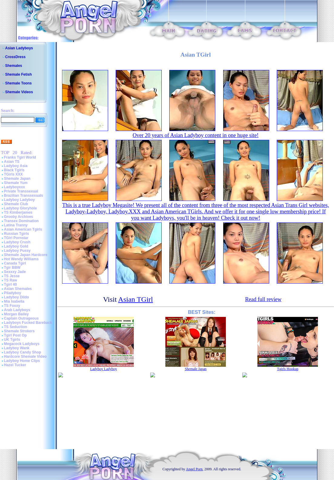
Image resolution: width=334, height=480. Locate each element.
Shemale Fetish (18, 74)
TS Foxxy (12, 306)
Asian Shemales (18, 289)
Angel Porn (194, 469)
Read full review (263, 299)
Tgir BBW (12, 267)
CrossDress (15, 57)
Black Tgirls (14, 170)
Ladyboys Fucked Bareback (28, 323)
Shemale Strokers (19, 331)
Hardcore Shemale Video (25, 356)
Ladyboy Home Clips (22, 361)
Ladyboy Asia (16, 166)
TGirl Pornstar (16, 238)
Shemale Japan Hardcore (25, 255)
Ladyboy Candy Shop (22, 352)
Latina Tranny (16, 225)
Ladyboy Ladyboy (19, 200)
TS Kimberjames (18, 212)
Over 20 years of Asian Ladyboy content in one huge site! (196, 135)
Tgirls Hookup (287, 369)
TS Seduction (15, 327)
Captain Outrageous (21, 318)
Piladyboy (12, 293)
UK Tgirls (12, 339)
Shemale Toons (18, 83)
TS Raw (10, 280)
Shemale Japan (17, 178)
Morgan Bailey (16, 314)
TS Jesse (12, 276)
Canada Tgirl (15, 263)
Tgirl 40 (10, 284)
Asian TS (11, 161)
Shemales (13, 66)
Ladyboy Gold (16, 246)
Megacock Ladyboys (21, 344)
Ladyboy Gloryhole (20, 208)
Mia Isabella (14, 301)
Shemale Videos (19, 92)
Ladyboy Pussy (17, 250)
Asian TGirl (135, 299)
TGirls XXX (13, 174)
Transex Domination (21, 221)
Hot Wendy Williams (21, 259)
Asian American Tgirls (23, 229)
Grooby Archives (18, 217)
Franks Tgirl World (20, 157)
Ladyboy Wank (16, 348)
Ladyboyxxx (14, 187)
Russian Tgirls (16, 234)
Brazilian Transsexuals (23, 195)
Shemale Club (16, 204)
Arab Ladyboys (17, 310)
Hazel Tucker (15, 365)
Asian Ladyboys (19, 48)
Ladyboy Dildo (16, 297)
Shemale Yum (16, 183)
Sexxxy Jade (15, 272)
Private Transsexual (21, 191)
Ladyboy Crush (17, 242)
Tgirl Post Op (15, 335)
